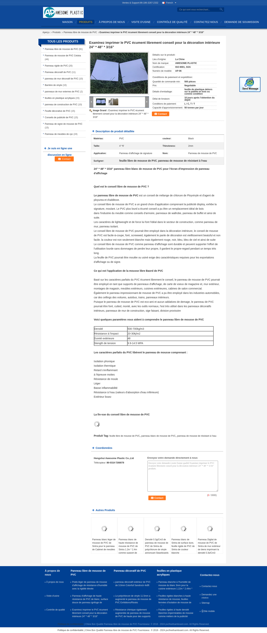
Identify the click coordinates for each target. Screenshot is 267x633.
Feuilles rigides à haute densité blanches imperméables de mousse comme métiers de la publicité (175, 613)
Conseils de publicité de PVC (59, 117)
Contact (162, 113)
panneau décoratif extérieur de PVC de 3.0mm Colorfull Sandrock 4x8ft (133, 584)
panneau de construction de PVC (61, 104)
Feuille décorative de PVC (58, 111)
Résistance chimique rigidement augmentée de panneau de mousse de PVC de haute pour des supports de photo (133, 613)
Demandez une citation (208, 595)
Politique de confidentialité (70, 624)
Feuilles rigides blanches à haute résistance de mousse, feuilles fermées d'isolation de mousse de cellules (174, 600)
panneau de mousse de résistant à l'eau (196, 436)
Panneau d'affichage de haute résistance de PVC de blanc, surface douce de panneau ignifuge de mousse (90, 600)
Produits (85, 22)
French (171, 2)
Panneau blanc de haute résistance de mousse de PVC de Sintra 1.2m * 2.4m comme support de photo (128, 547)
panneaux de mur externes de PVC (62, 91)
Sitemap (205, 603)
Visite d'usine (141, 22)
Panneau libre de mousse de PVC (80, 32)
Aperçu (46, 32)
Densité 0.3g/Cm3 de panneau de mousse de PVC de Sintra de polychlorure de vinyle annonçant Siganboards (157, 546)
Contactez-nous (206, 22)
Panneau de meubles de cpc (59, 134)
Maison (67, 22)
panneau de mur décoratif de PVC (61, 78)
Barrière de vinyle (53, 85)
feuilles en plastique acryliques (60, 98)
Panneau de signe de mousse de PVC (63, 124)
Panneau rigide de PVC (56, 65)
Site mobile (208, 611)
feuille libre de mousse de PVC (124, 436)
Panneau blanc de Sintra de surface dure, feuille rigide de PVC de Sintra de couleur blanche (183, 546)
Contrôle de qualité (172, 22)
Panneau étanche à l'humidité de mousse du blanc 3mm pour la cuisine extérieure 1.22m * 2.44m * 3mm (175, 586)
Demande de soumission (241, 22)
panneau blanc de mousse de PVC (158, 436)
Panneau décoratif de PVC (58, 72)
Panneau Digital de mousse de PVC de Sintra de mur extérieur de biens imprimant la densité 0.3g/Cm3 (209, 546)
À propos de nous (112, 22)
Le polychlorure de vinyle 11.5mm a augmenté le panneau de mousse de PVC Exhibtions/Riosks (133, 599)
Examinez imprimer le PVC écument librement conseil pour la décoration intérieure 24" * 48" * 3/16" (121, 113)
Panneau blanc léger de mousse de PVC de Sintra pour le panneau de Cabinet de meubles (104, 544)
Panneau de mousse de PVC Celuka (63, 55)
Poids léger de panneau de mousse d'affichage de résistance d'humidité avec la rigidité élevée (89, 585)
